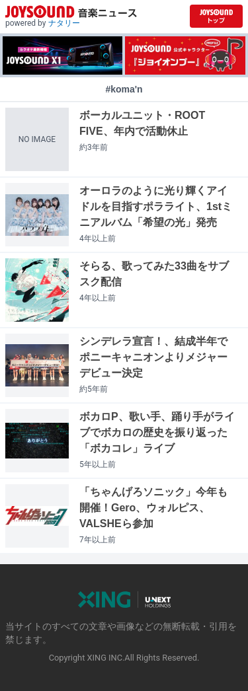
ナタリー (64, 23)
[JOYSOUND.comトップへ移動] (216, 16)
